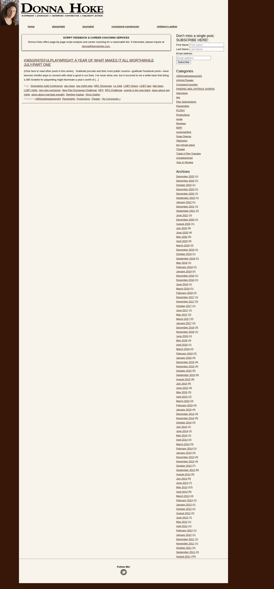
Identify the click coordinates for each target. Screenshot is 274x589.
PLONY (180, 110)
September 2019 (185, 258)
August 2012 (183, 513)
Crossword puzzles (187, 84)
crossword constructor (125, 26)
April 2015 (182, 396)
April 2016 (182, 344)
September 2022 (185, 197)
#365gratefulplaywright (48, 98)
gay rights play (84, 85)
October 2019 (184, 254)
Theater (95, 98)
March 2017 (183, 318)
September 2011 (185, 552)
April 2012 (182, 526)
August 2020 (183, 223)
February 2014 (184, 448)
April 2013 (182, 491)
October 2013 (184, 465)
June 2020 (182, 232)
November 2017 (185, 301)
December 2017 (185, 297)
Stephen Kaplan (75, 94)
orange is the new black (137, 90)
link (178, 97)
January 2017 (184, 323)
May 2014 (181, 435)
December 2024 (185, 180)
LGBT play (145, 85)
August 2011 (183, 556)
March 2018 (183, 288)
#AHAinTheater (185, 80)
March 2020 (183, 245)
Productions (83, 98)
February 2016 (184, 353)
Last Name (182, 49)
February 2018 (184, 292)
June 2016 (182, 336)
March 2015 (183, 401)
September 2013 (185, 470)
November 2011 (185, 543)
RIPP (179, 127)
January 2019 (184, 271)
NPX (101, 90)
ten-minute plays (185, 144)
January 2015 (184, 409)
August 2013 (183, 474)
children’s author (167, 26)
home (31, 26)
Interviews (182, 93)
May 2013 (181, 487)
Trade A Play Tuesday (188, 153)
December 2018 (185, 275)
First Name (182, 44)
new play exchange (49, 90)
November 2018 (185, 280)
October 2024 (184, 185)
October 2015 (184, 370)
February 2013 (184, 500)
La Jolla (117, 85)
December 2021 (185, 206)
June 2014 (182, 431)
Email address (184, 53)
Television (181, 140)
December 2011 (185, 539)
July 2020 (181, 228)
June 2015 (182, 387)
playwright (58, 26)
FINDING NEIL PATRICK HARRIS (195, 88)
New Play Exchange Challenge (79, 90)
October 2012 (184, 508)
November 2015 (185, 366)
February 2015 (184, 405)
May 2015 (181, 392)
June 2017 (182, 310)
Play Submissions (186, 101)
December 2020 (185, 219)
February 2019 (184, 267)
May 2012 (181, 521)
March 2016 (183, 349)
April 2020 (182, 241)
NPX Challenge (113, 90)
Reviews (181, 123)
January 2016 (184, 357)
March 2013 (183, 496)
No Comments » (111, 98)
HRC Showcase (103, 85)
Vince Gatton (92, 94)
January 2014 (184, 452)
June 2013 (182, 482)
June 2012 (182, 517)
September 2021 (185, 210)
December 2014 (185, 413)
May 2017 (181, 314)
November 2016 (185, 331)
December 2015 (185, 362)
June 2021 (182, 215)
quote (179, 119)
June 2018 (182, 284)
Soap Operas (183, 136)
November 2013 (185, 461)
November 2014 (185, 418)
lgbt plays (158, 85)
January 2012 (184, 534)
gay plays (69, 85)
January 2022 (184, 202)
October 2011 (184, 547)
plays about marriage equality (48, 94)
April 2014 (182, 439)
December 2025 (185, 176)
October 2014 (184, 422)
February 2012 (184, 530)
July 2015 (181, 383)
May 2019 (181, 262)
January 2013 (184, 504)
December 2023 (185, 189)
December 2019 (185, 249)
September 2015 (185, 375)
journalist (88, 26)
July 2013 (181, 478)
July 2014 (181, 426)
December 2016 (185, 327)
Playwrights (68, 98)
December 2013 (185, 457)
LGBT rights (30, 90)
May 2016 (181, 340)
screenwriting (183, 132)
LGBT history (130, 85)
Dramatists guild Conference (47, 85)
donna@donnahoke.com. (96, 46)
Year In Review (184, 162)
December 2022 (185, 193)
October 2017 (184, 306)
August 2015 (183, 379)
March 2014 (183, 444)
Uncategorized (184, 157)
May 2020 (181, 236)
